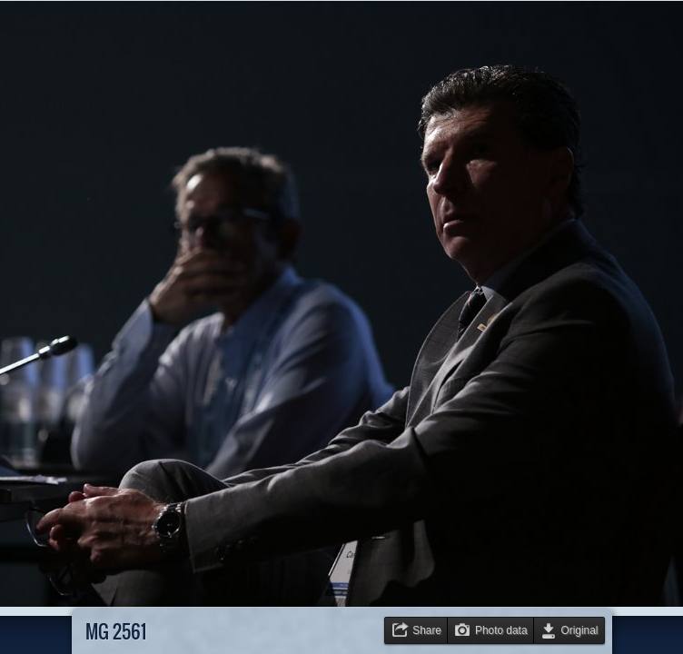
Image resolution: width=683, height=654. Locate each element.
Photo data (501, 630)
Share (426, 630)
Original (580, 630)
